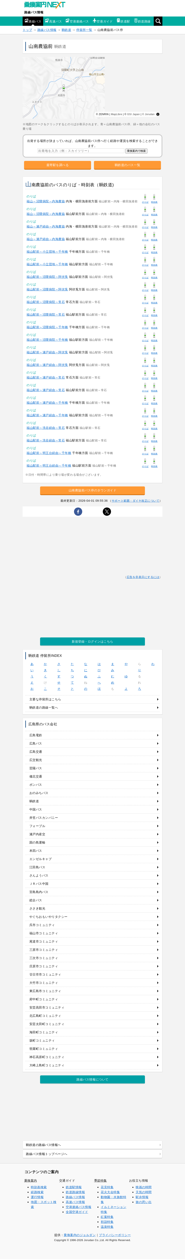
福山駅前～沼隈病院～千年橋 (47, 327)
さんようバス (39, 875)
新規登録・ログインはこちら (92, 641)
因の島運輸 (37, 842)
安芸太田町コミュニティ (47, 1024)
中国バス (35, 809)
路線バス (32, 20)
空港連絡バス (77, 20)
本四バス (35, 850)
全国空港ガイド (77, 1212)
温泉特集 (107, 1226)
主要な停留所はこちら (45, 699)
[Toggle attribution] (157, 114)
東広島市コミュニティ (45, 991)
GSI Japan (133, 114)
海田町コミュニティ (43, 1032)
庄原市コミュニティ (43, 966)
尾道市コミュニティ (43, 941)
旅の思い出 (144, 1202)
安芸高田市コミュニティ (47, 1007)
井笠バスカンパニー (43, 817)
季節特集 (100, 1180)
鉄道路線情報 (75, 1192)
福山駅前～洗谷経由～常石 (46, 427)
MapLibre (116, 114)
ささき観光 (37, 908)
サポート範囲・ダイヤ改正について (136, 500)
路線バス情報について (92, 1079)
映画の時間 (144, 1187)
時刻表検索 (39, 1187)
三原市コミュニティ (43, 949)
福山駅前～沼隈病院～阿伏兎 (47, 276)
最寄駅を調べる (57, 165)
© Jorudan (148, 114)
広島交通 (35, 751)
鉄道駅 (123, 20)
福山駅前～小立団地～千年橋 (47, 251)
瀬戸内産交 (37, 834)
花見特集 (107, 1187)
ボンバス (35, 784)
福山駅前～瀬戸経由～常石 (46, 377)
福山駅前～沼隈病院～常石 (46, 302)
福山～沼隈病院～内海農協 (46, 201)
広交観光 (35, 760)
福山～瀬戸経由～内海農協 (46, 226)
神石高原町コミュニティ (47, 1057)
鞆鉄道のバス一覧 (127, 165)
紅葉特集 (107, 1217)
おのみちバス (39, 793)
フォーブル (37, 826)
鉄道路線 (142, 20)
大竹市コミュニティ (43, 982)
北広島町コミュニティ (45, 1015)
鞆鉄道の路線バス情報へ (43, 1145)
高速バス (53, 20)
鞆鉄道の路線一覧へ (43, 707)
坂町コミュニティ (42, 1040)
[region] (92, 88)
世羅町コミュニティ (43, 1048)
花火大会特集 (110, 1192)
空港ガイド (102, 20)
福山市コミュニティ (43, 933)
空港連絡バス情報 (78, 1207)
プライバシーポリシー (115, 1235)
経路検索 (37, 1192)
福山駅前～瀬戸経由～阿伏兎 (47, 352)
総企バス (35, 900)
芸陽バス (35, 768)
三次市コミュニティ (43, 958)
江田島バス (37, 867)
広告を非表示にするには (143, 577)
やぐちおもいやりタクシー (48, 916)
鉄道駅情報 (74, 1187)
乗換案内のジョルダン (80, 1235)
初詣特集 (107, 1222)
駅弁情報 (142, 1197)
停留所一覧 (84, 30)
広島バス (35, 743)
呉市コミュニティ (42, 925)
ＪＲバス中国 (39, 883)
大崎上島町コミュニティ (47, 1065)
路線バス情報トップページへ (46, 1154)
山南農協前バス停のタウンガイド (93, 490)
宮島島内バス (39, 892)
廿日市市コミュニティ (45, 974)
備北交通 (35, 776)
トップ (27, 30)
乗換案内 (30, 1180)
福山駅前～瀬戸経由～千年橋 (47, 402)
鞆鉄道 (66, 30)
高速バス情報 (75, 1202)
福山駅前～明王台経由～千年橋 (49, 453)
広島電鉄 (35, 735)
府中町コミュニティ (43, 999)
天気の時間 (144, 1192)
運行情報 (37, 1197)
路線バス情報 (33, 12)
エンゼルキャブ (40, 859)
